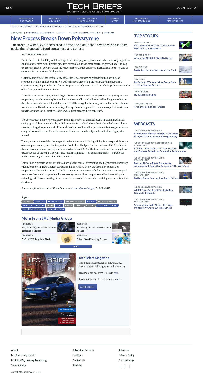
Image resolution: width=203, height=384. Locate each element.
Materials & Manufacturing (142, 19)
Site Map (77, 365)
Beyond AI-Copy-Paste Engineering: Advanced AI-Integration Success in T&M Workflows (161, 164)
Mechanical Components (33, 205)
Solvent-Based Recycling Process (92, 239)
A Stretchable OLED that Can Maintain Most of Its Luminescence (154, 47)
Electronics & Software (26, 19)
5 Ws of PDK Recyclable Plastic (36, 239)
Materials (109, 33)
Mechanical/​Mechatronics (175, 19)
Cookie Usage (126, 360)
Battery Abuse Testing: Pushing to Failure (156, 178)
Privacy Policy (126, 355)
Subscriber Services (83, 349)
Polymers (79, 205)
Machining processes (75, 201)
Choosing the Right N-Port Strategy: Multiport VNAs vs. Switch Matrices (153, 206)
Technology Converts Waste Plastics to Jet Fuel (94, 229)
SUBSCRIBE (87, 286)
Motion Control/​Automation (87, 19)
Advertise (124, 349)
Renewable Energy (56, 209)
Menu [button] (8, 7)
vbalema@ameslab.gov (82, 188)
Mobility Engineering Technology (29, 360)
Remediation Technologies (34, 209)
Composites (40, 201)
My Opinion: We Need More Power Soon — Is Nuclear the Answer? (155, 83)
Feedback (78, 355)
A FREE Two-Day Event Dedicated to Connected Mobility (153, 191)
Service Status (18, 365)
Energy (61, 33)
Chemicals (27, 201)
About (14, 349)
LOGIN (181, 7)
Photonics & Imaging (55, 19)
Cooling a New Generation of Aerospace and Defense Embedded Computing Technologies (160, 149)
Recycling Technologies (107, 205)
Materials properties (107, 201)
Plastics (59, 205)
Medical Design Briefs (23, 355)
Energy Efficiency (55, 201)
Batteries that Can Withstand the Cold (155, 70)
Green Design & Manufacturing (85, 33)
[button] (200, 6)
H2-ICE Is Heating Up (145, 94)
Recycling (90, 205)
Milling (50, 205)
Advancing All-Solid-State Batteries (153, 58)
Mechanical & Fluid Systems (40, 33)
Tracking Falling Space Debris (149, 106)
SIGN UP (192, 7)
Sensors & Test (115, 19)
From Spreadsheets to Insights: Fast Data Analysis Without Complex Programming (156, 135)
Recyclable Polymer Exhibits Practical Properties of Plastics (39, 229)
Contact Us (79, 360)
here (116, 272)
